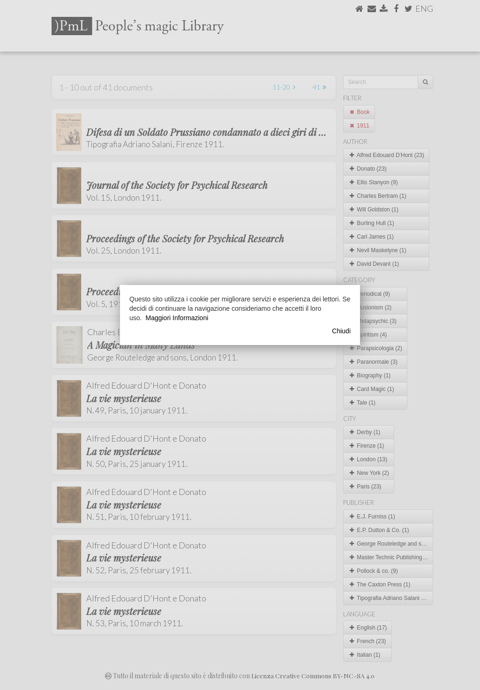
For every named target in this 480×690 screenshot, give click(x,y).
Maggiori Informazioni (176, 318)
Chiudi (341, 331)
